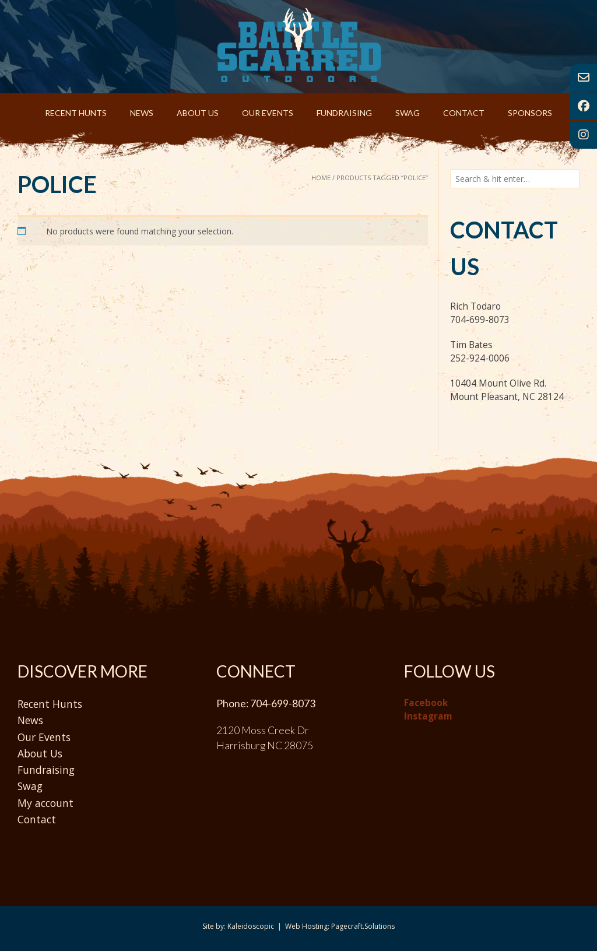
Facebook (426, 703)
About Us (198, 113)
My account (45, 803)
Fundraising (344, 113)
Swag (407, 113)
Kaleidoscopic (250, 926)
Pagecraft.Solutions (363, 926)
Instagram (428, 716)
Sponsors (530, 113)
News (141, 113)
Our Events (267, 113)
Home (321, 177)
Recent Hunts (76, 113)
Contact (463, 113)
